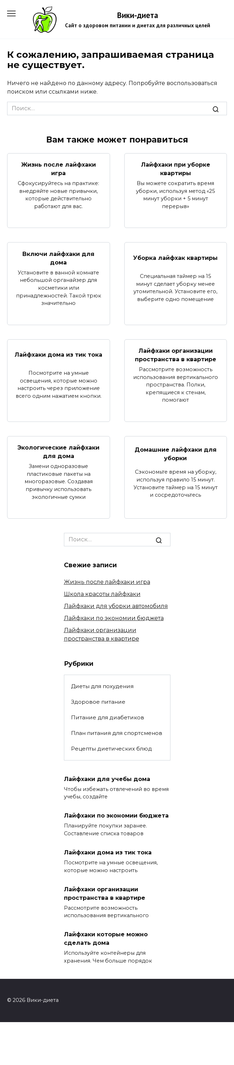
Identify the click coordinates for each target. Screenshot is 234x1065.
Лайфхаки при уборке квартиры (175, 169)
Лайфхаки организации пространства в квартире (175, 355)
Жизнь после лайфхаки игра (58, 169)
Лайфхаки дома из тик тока (58, 354)
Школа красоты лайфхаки (102, 594)
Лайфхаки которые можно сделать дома (106, 938)
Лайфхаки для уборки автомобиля (116, 606)
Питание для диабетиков (107, 717)
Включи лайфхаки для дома (58, 258)
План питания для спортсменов (116, 733)
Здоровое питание (98, 701)
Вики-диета (137, 15)
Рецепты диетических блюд (111, 748)
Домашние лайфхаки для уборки (176, 453)
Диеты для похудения (102, 686)
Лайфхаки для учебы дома (107, 778)
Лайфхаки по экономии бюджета (114, 618)
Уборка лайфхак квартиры (175, 258)
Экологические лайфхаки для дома (58, 451)
